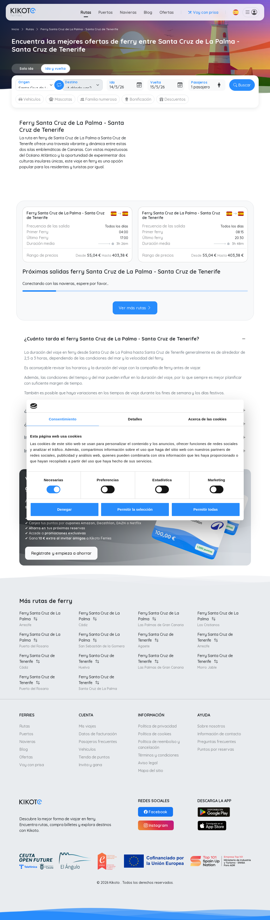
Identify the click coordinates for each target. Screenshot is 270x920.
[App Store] (212, 825)
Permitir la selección (135, 509)
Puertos (105, 12)
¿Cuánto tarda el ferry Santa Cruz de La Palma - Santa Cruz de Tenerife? (111, 339)
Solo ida (26, 68)
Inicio (15, 29)
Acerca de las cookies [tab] (207, 419)
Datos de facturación (98, 733)
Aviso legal (148, 762)
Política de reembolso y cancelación (159, 744)
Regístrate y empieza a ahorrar (61, 553)
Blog (148, 12)
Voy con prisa (31, 764)
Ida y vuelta (55, 68)
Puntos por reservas (215, 749)
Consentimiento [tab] (62, 419)
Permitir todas (206, 509)
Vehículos (87, 749)
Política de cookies (154, 733)
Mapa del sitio (150, 770)
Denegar (64, 509)
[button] (236, 12)
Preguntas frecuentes (216, 741)
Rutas (86, 12)
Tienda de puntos (94, 757)
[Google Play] (213, 812)
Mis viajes (87, 726)
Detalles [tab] (135, 419)
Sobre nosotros (211, 726)
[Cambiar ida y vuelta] (59, 85)
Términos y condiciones (158, 755)
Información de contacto (219, 733)
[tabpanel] (135, 295)
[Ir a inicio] (23, 12)
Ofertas (166, 12)
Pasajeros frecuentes (98, 741)
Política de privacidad (157, 726)
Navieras (128, 12)
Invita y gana (90, 764)
